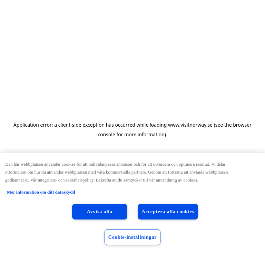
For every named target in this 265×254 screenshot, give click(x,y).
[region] (132, 203)
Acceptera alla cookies (167, 211)
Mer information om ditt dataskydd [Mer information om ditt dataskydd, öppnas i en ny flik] (41, 192)
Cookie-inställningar (132, 237)
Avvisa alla (99, 211)
